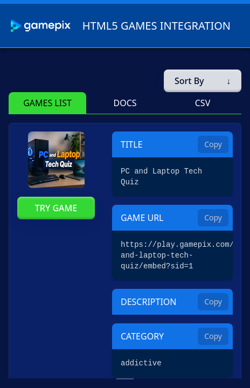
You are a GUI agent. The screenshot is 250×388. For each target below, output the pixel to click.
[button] (47, 103)
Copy (213, 144)
